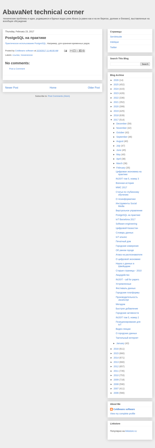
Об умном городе (125, 250)
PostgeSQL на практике (128, 215)
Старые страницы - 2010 (129, 270)
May (118, 154)
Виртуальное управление (129, 210)
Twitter (113, 47)
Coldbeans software (124, 409)
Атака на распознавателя (129, 254)
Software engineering (126, 223)
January (120, 343)
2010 (116, 375)
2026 (116, 80)
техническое (27, 55)
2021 (116, 102)
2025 (116, 84)
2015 (116, 353)
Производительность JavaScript (127, 298)
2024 (116, 89)
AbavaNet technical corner (43, 12)
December (121, 123)
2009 (116, 379)
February (121, 167)
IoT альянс (121, 237)
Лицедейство (122, 275)
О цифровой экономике (128, 259)
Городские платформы (128, 292)
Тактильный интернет (127, 338)
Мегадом (120, 304)
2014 (116, 357)
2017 (116, 119)
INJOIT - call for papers (127, 279)
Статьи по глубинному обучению (127, 193)
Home (53, 87)
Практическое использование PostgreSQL (25, 43)
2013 (116, 362)
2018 (116, 115)
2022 (116, 97)
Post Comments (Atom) (59, 96)
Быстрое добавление (127, 308)
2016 (116, 349)
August (120, 141)
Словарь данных (124, 232)
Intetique (114, 42)
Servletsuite (116, 36)
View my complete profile (122, 413)
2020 (116, 106)
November (121, 128)
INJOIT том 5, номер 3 (127, 178)
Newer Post (11, 87)
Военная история (125, 183)
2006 (116, 393)
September (122, 137)
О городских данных (126, 333)
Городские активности (127, 313)
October (120, 132)
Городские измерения (127, 246)
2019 (116, 111)
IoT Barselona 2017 (125, 219)
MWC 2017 (121, 187)
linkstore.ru (130, 431)
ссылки (16, 55)
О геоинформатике (126, 199)
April (118, 159)
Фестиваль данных (126, 288)
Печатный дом (123, 241)
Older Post (94, 87)
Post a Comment (17, 69)
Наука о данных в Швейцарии (125, 265)
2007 (116, 388)
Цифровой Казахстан (127, 228)
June (119, 150)
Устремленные (123, 284)
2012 (116, 366)
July (118, 145)
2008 (116, 384)
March (119, 163)
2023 (116, 93)
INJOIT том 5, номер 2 (127, 317)
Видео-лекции (123, 329)
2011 (116, 371)
